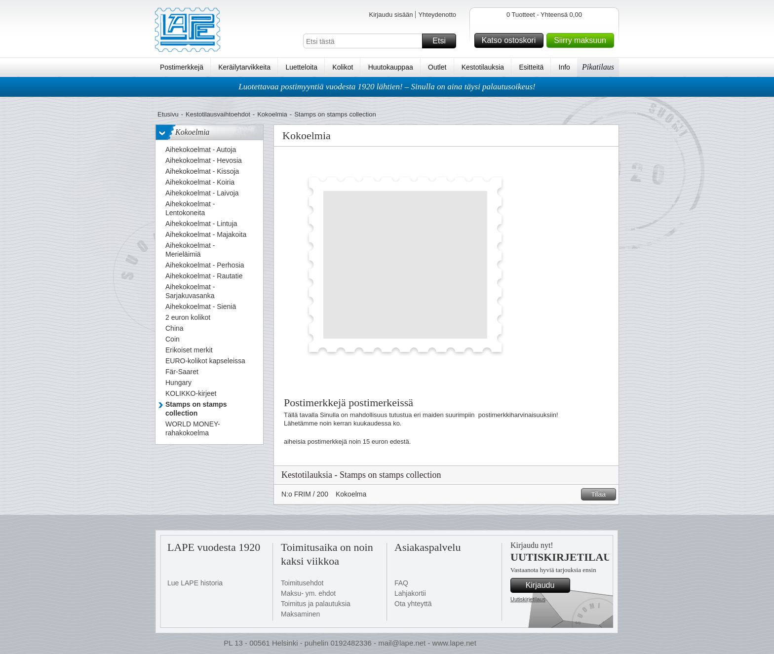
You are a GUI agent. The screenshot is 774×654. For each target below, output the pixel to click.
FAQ (401, 583)
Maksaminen (300, 614)
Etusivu (168, 114)
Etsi (442, 41)
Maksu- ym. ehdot (308, 593)
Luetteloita (301, 67)
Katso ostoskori (511, 40)
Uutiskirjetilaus (527, 599)
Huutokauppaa (390, 67)
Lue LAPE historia (195, 583)
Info (564, 67)
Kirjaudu (546, 585)
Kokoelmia (272, 114)
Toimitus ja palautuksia (315, 604)
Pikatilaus (598, 67)
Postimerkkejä (181, 67)
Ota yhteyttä (412, 604)
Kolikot (342, 67)
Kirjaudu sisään (391, 14)
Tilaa (602, 494)
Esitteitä (531, 67)
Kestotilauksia (483, 67)
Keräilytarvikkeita (244, 67)
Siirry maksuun (582, 40)
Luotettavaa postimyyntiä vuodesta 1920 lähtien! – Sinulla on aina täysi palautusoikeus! (387, 86)
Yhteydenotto (437, 14)
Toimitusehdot (302, 583)
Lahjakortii (410, 593)
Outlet (437, 67)
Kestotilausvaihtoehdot (218, 114)
